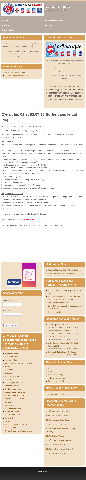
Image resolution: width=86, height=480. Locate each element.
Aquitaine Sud (11, 360)
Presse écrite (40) (55, 374)
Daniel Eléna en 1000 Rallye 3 (59, 331)
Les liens (48, 25)
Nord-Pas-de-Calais (13, 408)
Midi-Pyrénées (11, 405)
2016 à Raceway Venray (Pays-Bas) (59, 440)
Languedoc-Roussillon (14, 399)
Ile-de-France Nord (13, 389)
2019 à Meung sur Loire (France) (58, 420)
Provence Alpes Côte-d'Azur (17, 424)
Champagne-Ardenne (14, 382)
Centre (8, 379)
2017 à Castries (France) (55, 436)
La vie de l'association (53, 20)
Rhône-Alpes (10, 428)
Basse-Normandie (12, 411)
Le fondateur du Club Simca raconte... (62, 337)
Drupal (47, 471)
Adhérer (5, 25)
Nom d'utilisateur (10, 300)
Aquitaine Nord (11, 357)
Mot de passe (8, 310)
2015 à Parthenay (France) (56, 444)
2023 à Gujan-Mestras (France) (58, 411)
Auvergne (9, 366)
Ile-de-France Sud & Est (15, 395)
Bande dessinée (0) (56, 381)
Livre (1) (51, 371)
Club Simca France (58, 6)
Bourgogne (9, 370)
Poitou (7, 421)
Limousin (9, 402)
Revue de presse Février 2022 (59, 324)
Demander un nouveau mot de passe (16, 320)
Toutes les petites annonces (16, 76)
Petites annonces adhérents (16, 72)
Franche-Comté (11, 386)
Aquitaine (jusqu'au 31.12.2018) (18, 363)
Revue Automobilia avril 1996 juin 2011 (63, 273)
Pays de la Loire (12, 418)
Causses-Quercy (12, 376)
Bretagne (9, 373)
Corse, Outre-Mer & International (19, 431)
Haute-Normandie (12, 415)
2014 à (59, 449)
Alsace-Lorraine (11, 353)
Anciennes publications (57, 394)
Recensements (54, 312)
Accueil (5, 20)
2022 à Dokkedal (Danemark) (57, 415)
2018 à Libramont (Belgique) (57, 424)
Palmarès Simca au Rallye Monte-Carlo (63, 270)
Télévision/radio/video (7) (58, 378)
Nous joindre (8, 30)
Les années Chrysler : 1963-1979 (62, 303)
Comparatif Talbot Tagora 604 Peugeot (62, 352)
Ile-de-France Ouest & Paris (16, 392)
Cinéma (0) (52, 368)
